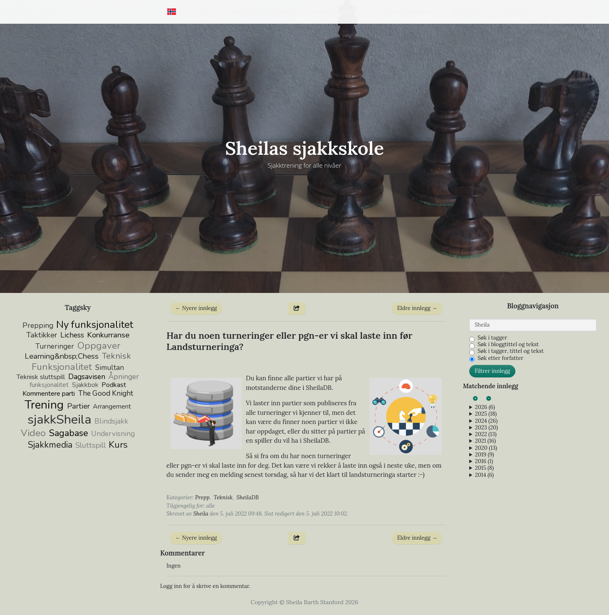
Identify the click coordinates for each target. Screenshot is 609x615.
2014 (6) (484, 475)
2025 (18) (486, 414)
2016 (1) (484, 461)
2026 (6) (485, 407)
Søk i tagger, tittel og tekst (511, 351)
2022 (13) (486, 434)
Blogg (240, 11)
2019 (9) (484, 454)
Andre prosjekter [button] (336, 11)
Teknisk (223, 497)
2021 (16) (485, 441)
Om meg (279, 11)
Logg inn (513, 11)
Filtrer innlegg (492, 370)
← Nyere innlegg (196, 308)
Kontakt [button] (465, 11)
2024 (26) (486, 421)
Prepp (202, 497)
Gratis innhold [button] (408, 11)
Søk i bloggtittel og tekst (508, 344)
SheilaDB (248, 497)
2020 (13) (486, 448)
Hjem (206, 11)
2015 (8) (484, 468)
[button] (174, 11)
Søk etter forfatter (500, 358)
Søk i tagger (492, 338)
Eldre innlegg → (417, 308)
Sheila (200, 513)
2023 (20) (486, 427)
